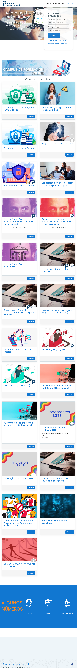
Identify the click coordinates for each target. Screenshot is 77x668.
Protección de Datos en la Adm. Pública (17, 265)
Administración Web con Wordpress (55, 521)
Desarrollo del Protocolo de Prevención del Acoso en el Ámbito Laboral (18, 523)
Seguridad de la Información (57, 143)
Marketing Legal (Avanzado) (57, 349)
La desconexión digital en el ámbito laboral (57, 270)
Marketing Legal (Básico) (16, 385)
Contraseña (53, 27)
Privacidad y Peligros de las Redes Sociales (56, 108)
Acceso (31, 117)
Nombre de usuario (56, 19)
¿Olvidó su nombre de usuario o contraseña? (57, 41)
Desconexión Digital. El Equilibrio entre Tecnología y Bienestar (18, 312)
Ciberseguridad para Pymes (18, 148)
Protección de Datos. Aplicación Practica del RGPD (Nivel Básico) (19, 221)
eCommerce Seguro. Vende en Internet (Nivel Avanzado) (18, 424)
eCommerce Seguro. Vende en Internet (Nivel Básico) (56, 386)
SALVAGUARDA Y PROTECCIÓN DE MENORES (19, 565)
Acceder (70, 4)
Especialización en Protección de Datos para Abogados (57, 184)
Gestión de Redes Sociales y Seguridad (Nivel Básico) (57, 311)
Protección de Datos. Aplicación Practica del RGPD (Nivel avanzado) (57, 221)
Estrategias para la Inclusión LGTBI (18, 479)
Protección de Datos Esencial (18, 185)
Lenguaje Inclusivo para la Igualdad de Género (56, 479)
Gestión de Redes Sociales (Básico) (17, 350)
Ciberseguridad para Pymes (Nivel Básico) (18, 108)
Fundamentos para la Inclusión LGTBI (54, 428)
